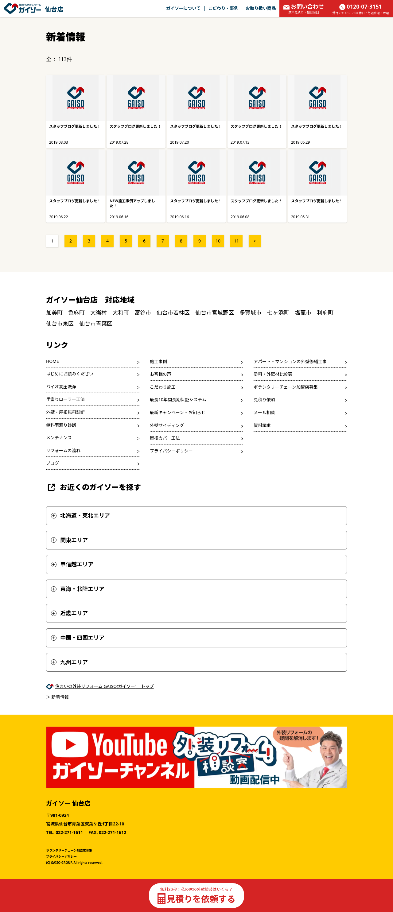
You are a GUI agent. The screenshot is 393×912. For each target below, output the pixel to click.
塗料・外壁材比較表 (273, 374)
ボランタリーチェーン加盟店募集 (286, 387)
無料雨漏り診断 (61, 425)
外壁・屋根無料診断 (65, 412)
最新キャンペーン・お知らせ (177, 412)
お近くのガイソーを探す (93, 487)
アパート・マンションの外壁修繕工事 (290, 361)
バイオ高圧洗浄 (61, 387)
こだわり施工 (163, 387)
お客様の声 (160, 374)
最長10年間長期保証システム (178, 399)
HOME (52, 361)
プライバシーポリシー (171, 451)
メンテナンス (59, 437)
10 (218, 241)
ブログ (52, 463)
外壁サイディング (167, 425)
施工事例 (158, 361)
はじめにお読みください (69, 374)
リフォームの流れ (63, 450)
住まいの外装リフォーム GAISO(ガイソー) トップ (104, 686)
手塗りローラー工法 (65, 399)
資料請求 (262, 425)
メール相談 (264, 412)
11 (236, 241)
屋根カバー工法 (165, 438)
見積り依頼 (264, 399)
